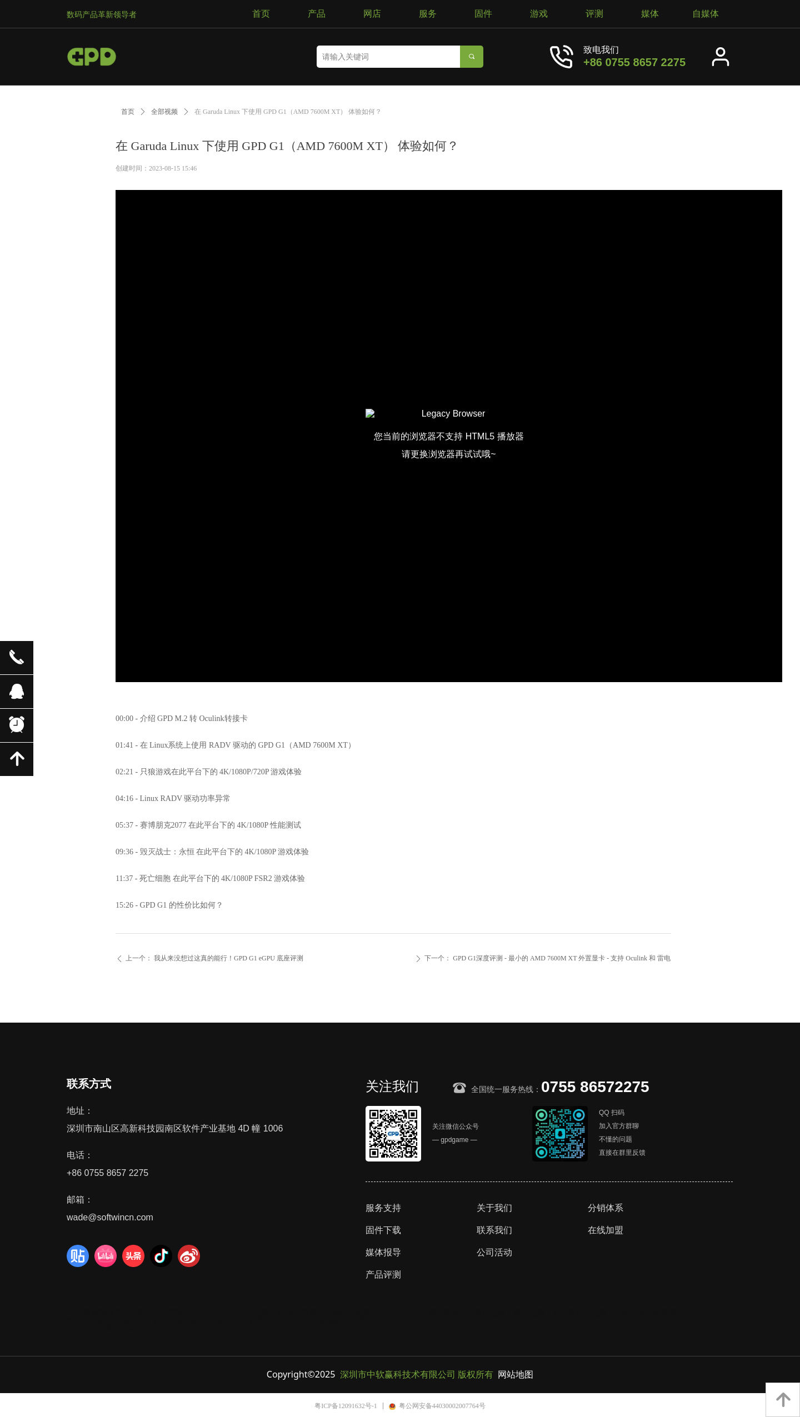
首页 (127, 112)
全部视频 (164, 112)
